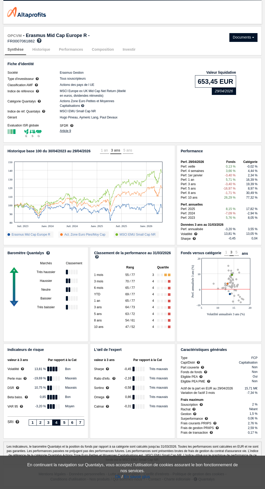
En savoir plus (137, 477)
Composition (103, 49)
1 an (104, 150)
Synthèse (15, 49)
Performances (71, 49)
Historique (41, 49)
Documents (243, 37)
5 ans (127, 150)
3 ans (115, 150)
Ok (117, 477)
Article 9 (65, 131)
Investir (129, 49)
